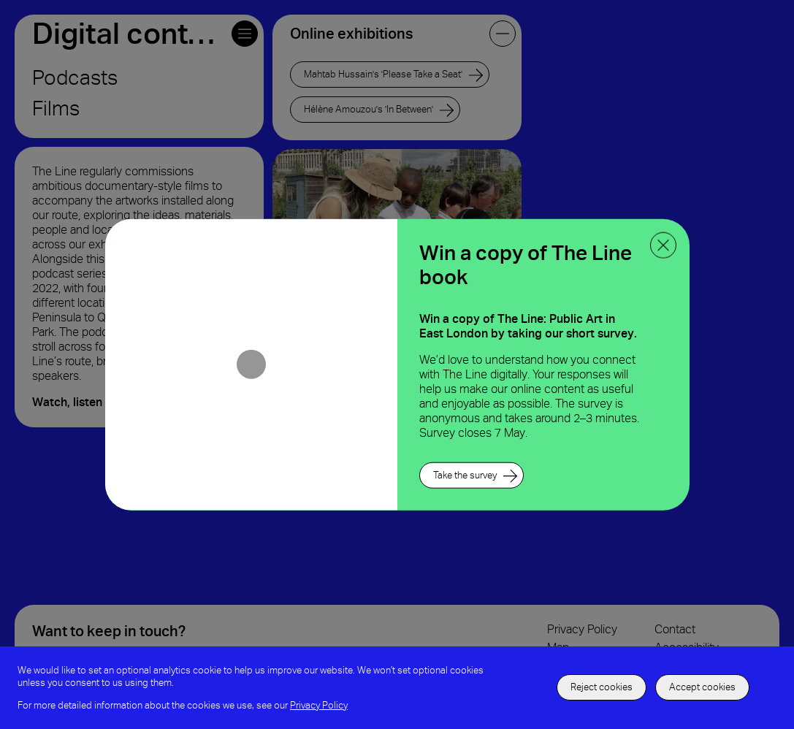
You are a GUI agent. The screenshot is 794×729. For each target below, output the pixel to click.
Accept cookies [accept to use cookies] (702, 687)
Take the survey (465, 474)
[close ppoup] (663, 245)
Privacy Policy (319, 705)
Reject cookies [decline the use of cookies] (601, 687)
